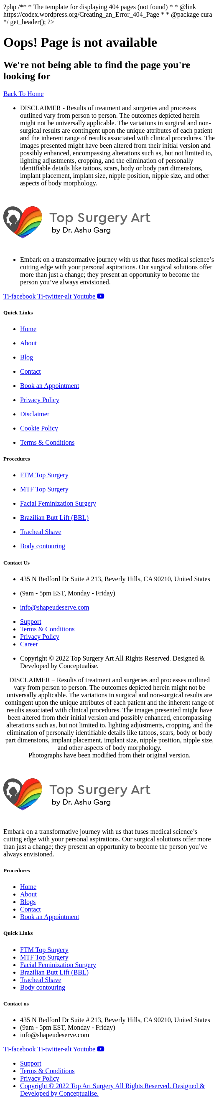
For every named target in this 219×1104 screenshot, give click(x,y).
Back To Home (23, 93)
